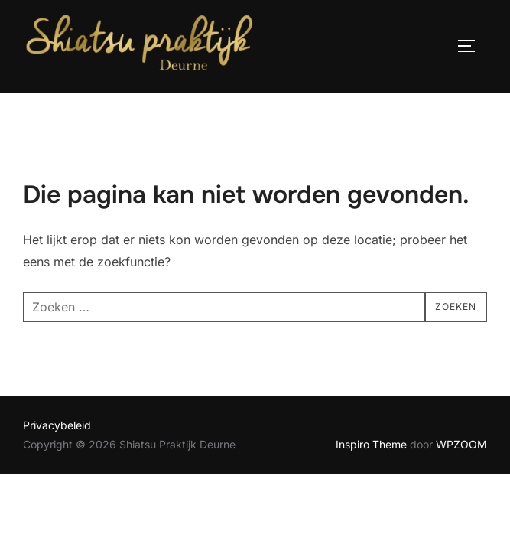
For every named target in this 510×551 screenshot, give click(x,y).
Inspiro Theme (371, 444)
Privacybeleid (57, 425)
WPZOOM (461, 444)
